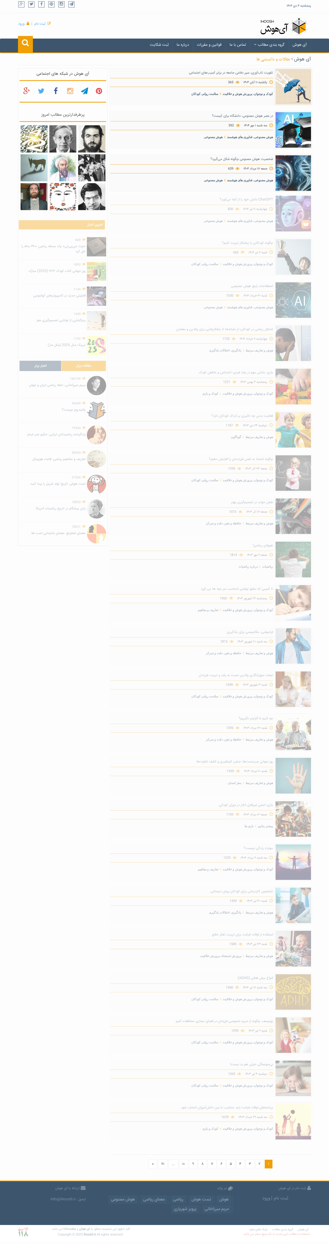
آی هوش (300, 45)
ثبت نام (39, 24)
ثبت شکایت (159, 45)
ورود (21, 24)
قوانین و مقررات (209, 45)
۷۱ (162, 1164)
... (173, 1164)
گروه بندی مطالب (269, 45)
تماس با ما (238, 45)
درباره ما (183, 45)
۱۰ (183, 1164)
